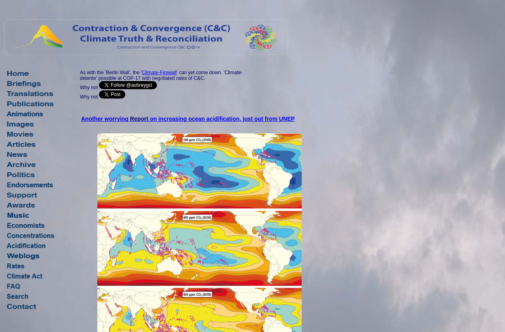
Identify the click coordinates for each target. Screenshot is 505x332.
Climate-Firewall (159, 72)
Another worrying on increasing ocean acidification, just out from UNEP (188, 119)
